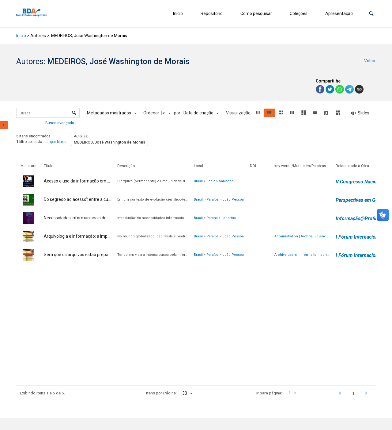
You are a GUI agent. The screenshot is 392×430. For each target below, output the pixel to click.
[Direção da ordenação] (166, 113)
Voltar (370, 60)
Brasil (198, 181)
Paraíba (212, 200)
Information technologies (320, 255)
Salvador (226, 181)
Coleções (298, 13)
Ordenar (151, 112)
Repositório (212, 13)
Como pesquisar (256, 13)
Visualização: (239, 112)
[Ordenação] (201, 113)
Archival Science (314, 236)
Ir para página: (269, 392)
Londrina (228, 218)
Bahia (210, 181)
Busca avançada (60, 123)
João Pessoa (233, 200)
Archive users (285, 255)
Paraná (212, 218)
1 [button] (353, 393)
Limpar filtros (55, 142)
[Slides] (360, 113)
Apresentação (339, 13)
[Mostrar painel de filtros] (4, 125)
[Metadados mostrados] (111, 113)
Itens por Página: (161, 392)
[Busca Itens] (48, 113)
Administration (286, 236)
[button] (371, 14)
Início (178, 13)
